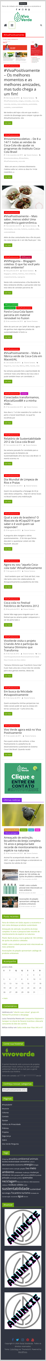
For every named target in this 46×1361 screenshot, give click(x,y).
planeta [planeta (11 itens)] (26, 1175)
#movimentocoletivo (11, 158)
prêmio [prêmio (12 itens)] (19, 1178)
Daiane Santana (28, 98)
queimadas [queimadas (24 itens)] (27, 1177)
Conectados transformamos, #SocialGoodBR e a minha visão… (21, 400)
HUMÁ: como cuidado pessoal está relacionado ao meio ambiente (30, 887)
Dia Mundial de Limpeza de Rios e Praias (21, 480)
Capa (31, 830)
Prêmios (5, 1128)
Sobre (4, 1140)
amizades (27, 101)
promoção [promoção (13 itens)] (13, 1178)
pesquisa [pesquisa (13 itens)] (17, 1175)
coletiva (14, 274)
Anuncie (5, 1108)
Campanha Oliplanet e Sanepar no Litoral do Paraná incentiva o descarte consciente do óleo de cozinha (23, 1021)
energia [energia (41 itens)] (28, 1164)
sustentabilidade (17, 107)
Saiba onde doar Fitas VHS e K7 (30, 1027)
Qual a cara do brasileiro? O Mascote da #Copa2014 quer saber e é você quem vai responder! (22, 522)
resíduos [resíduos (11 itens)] (5, 1185)
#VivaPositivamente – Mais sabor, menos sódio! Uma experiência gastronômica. (20, 219)
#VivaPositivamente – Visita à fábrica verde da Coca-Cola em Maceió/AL (23, 356)
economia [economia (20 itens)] (19, 1164)
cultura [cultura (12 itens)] (32, 1162)
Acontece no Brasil (11, 830)
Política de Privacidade (11, 1124)
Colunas (5, 1112)
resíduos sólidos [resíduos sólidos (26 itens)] (15, 1184)
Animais (23, 830)
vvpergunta (21, 277)
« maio (4, 998)
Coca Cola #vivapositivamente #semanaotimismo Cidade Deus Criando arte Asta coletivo (22, 657)
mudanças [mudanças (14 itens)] (26, 1172)
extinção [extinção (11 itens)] (17, 1169)
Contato (5, 1116)
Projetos (5, 1132)
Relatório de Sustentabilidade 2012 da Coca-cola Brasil (22, 440)
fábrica (22, 366)
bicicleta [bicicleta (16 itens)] (5, 1161)
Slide (37, 830)
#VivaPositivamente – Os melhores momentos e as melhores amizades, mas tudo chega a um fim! (22, 82)
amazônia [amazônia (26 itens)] (13, 1158)
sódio (37, 229)
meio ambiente (22, 104)
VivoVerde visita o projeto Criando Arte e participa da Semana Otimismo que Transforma (21, 645)
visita (37, 366)
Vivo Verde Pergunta (10, 1144)
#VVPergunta (26, 257)
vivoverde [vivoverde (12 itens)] (14, 1197)
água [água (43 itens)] (20, 1196)
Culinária (24, 229)
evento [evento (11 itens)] (11, 1169)
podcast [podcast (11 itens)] (38, 1175)
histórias (21, 274)
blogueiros (7, 366)
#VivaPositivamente (12, 66)
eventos (13, 104)
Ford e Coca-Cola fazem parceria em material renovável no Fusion (18, 315)
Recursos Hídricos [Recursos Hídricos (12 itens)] (23, 1182)
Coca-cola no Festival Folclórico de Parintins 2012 (21, 604)
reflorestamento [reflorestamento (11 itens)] (34, 1182)
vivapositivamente (10, 277)
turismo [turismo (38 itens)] (26, 1192)
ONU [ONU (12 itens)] (12, 1175)
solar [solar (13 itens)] (25, 1185)
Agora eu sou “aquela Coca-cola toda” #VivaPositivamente (23, 566)
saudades (7, 107)
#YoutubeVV (7, 1105)
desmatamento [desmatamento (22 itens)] (8, 1164)
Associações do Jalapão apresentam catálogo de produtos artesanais (29, 901)
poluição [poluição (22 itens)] (5, 1177)
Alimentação (8, 229)
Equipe (5, 1120)
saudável (31, 229)
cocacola (7, 104)
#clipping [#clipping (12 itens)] (5, 1159)
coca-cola (35, 101)
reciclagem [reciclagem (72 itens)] (9, 1181)
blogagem (7, 274)
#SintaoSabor (23, 158)
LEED (27, 366)
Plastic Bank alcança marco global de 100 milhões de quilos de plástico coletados (30, 874)
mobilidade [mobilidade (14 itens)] (18, 1172)
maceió (32, 366)
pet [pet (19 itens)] (22, 1175)
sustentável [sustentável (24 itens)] (35, 1189)
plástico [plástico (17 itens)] (32, 1175)
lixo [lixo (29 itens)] (27, 1168)
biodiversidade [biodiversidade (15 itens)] (13, 1161)
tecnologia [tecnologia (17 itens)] (6, 1193)
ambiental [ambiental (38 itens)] (23, 1158)
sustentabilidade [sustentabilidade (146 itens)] (15, 1188)
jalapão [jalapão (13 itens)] (22, 1169)
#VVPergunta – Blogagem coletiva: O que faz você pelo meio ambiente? (22, 264)
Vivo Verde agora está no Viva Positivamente (22, 731)
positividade (33, 104)
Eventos (24, 394)
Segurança (6, 1136)
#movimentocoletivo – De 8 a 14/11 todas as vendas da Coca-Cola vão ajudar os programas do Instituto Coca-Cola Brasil (22, 145)
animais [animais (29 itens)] (34, 1158)
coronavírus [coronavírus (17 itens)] (24, 1161)
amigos (20, 101)
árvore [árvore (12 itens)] (26, 1197)
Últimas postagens (11, 833)
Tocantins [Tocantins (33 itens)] (16, 1192)
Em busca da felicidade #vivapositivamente (18, 693)
